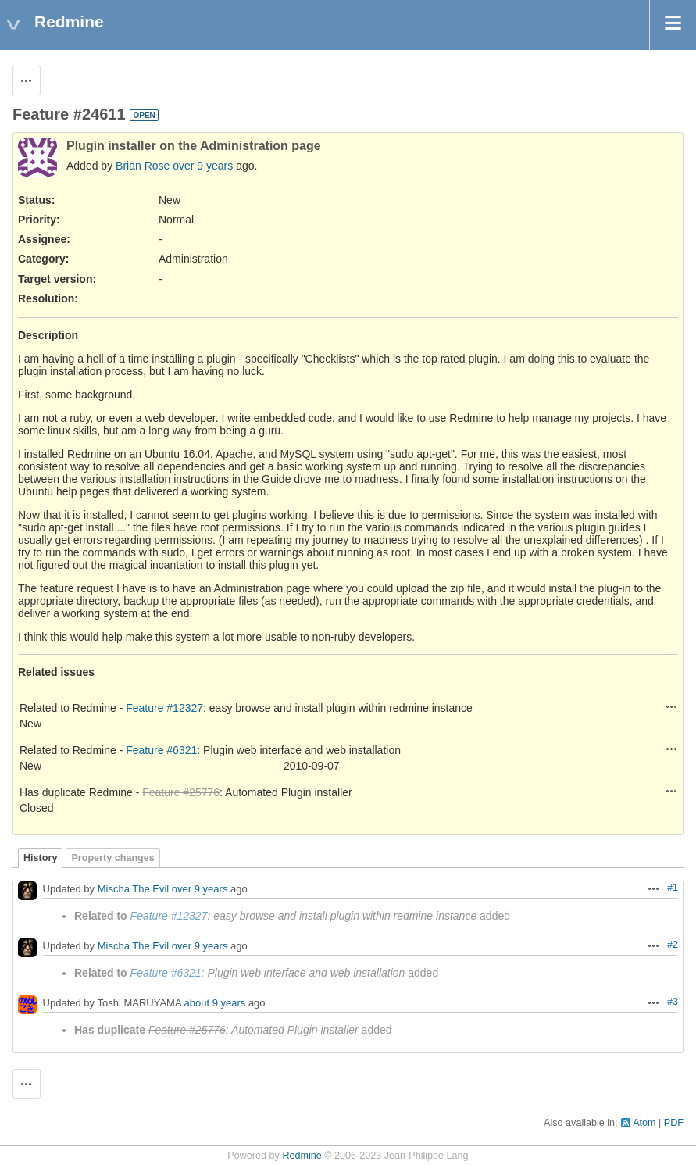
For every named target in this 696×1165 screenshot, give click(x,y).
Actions (672, 706)
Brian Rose (143, 165)
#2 (672, 944)
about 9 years (215, 1004)
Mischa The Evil (134, 889)
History (40, 857)
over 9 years (203, 165)
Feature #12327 (164, 708)
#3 (672, 1001)
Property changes (112, 857)
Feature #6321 (161, 750)
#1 (672, 887)
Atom (644, 1122)
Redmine (301, 1155)
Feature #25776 (181, 792)
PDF (674, 1122)
